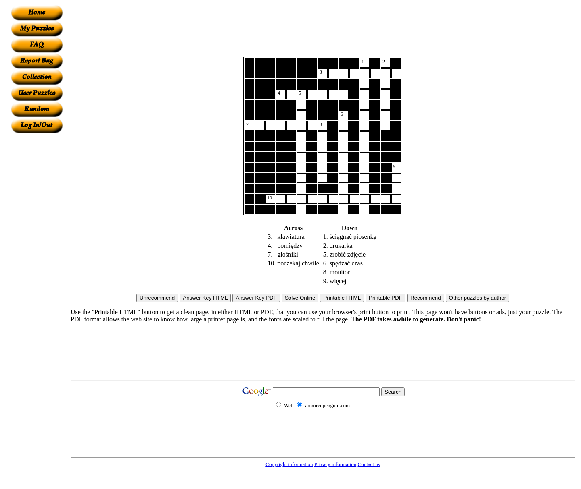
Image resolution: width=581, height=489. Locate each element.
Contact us (368, 464)
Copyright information (289, 464)
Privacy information (335, 464)
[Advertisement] (36, 254)
